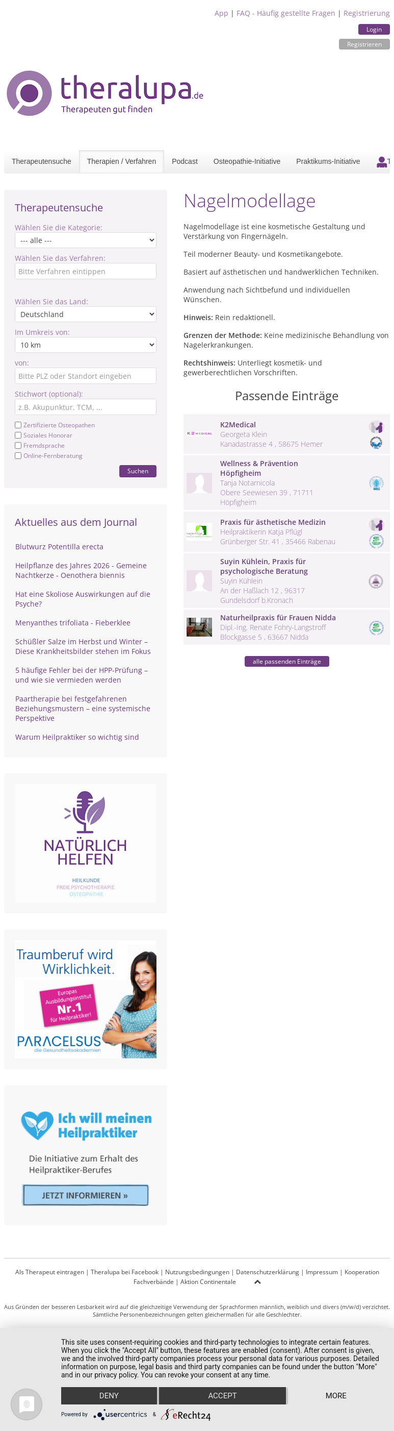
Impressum (322, 1272)
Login (374, 29)
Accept (222, 1395)
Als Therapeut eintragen (49, 1272)
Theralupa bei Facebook (125, 1272)
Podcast (185, 161)
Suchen (137, 471)
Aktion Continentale (208, 1281)
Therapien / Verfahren (121, 161)
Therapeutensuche (41, 161)
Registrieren (364, 44)
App (221, 13)
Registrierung (367, 13)
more (336, 1395)
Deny (109, 1395)
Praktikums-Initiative (328, 161)
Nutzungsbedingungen (197, 1272)
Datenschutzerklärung (267, 1272)
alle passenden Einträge (287, 661)
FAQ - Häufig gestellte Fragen (286, 13)
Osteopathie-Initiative (247, 161)
